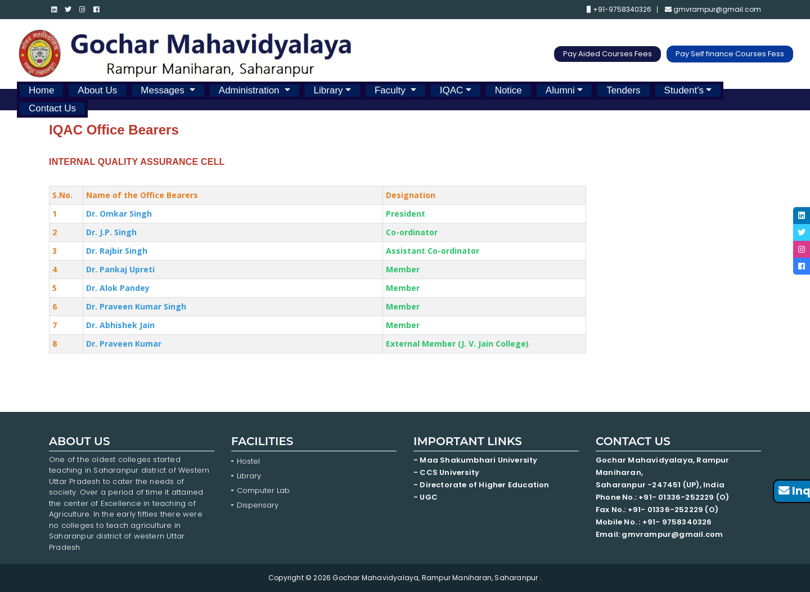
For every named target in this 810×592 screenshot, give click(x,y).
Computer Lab (264, 490)
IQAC (452, 90)
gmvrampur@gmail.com (713, 9)
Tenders (623, 90)
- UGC (425, 497)
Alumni (560, 90)
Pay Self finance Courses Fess (730, 53)
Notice (508, 90)
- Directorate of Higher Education (482, 484)
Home (41, 90)
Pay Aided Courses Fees (607, 53)
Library (328, 90)
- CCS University (446, 472)
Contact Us (52, 108)
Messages (164, 90)
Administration (250, 90)
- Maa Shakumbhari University (476, 460)
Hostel (248, 461)
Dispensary (257, 505)
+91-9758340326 (619, 9)
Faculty (391, 90)
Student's (684, 90)
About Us (97, 90)
